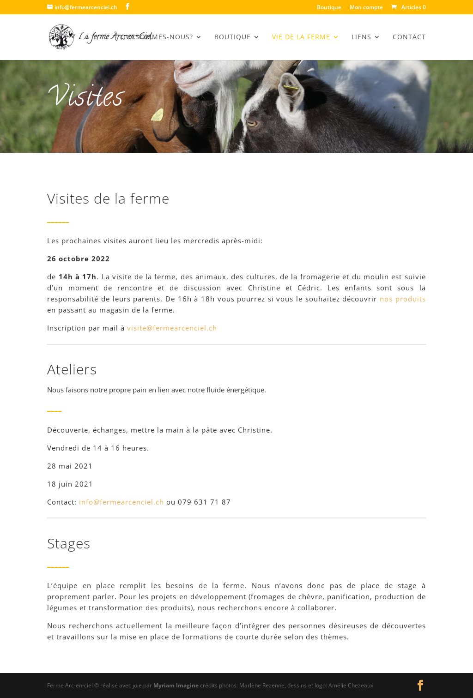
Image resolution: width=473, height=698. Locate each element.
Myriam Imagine (176, 685)
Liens (361, 37)
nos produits (403, 298)
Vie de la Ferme (301, 37)
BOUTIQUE (232, 37)
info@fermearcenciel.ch (121, 501)
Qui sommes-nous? (157, 37)
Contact (409, 37)
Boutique (329, 8)
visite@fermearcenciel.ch (172, 327)
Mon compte (366, 8)
